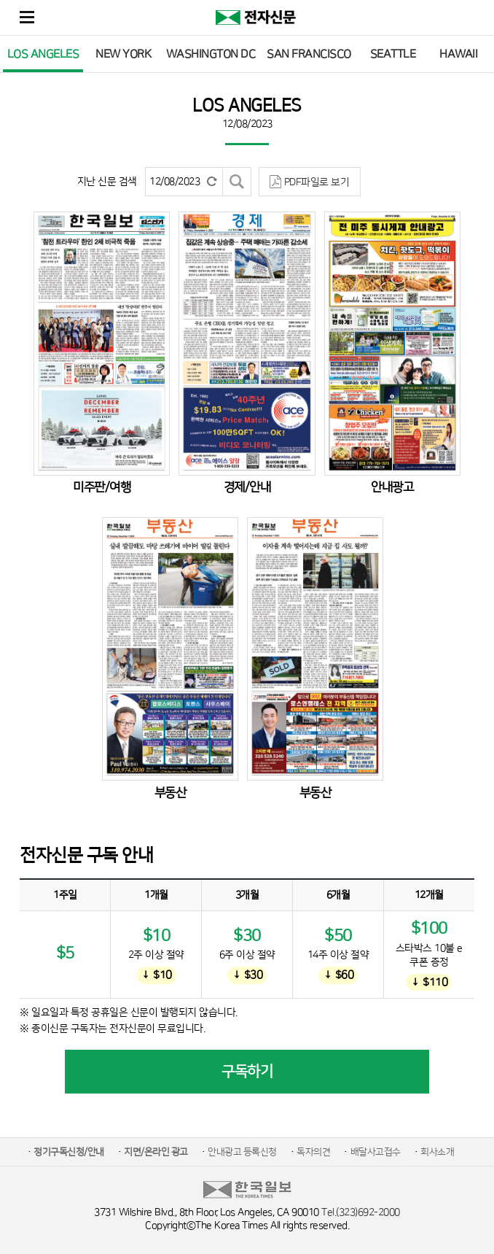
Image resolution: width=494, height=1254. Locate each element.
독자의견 (313, 1152)
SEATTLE (393, 54)
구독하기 (247, 1072)
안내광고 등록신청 (242, 1152)
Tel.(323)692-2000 (360, 1212)
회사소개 (437, 1152)
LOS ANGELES (43, 54)
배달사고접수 (375, 1152)
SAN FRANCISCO (309, 54)
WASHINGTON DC (211, 54)
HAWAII (458, 54)
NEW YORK (123, 54)
